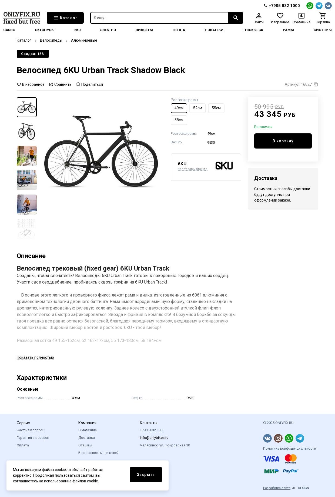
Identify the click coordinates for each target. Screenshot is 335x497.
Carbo (9, 30)
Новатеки (214, 30)
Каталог (24, 40)
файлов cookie (85, 481)
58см (179, 120)
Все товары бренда (192, 169)
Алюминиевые (84, 40)
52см (197, 108)
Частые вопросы (31, 430)
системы (323, 30)
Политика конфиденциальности (289, 448)
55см (216, 108)
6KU (77, 30)
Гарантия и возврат (33, 438)
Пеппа (179, 30)
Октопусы (45, 30)
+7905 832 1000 (152, 430)
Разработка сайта (276, 488)
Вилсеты (144, 30)
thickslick (253, 30)
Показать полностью (35, 357)
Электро (108, 30)
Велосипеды (51, 40)
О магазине (87, 430)
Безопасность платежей (98, 453)
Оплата (23, 445)
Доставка (86, 438)
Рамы (288, 30)
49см (179, 108)
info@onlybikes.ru (154, 438)
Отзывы (85, 445)
